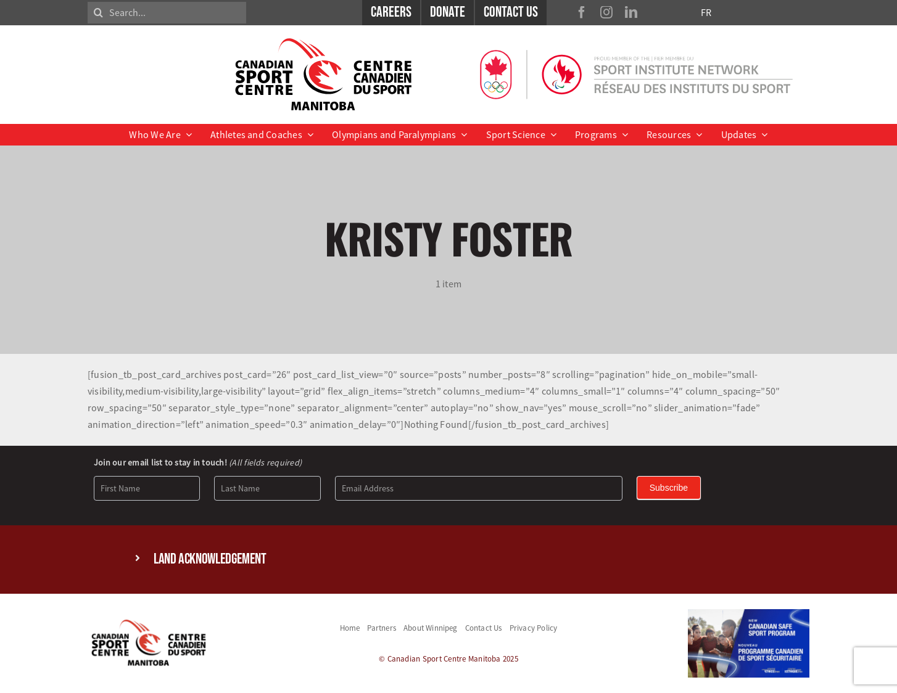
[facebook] (582, 12)
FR (706, 12)
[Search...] (167, 12)
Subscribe (669, 488)
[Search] (98, 12)
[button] (448, 559)
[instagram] (606, 12)
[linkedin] (631, 12)
